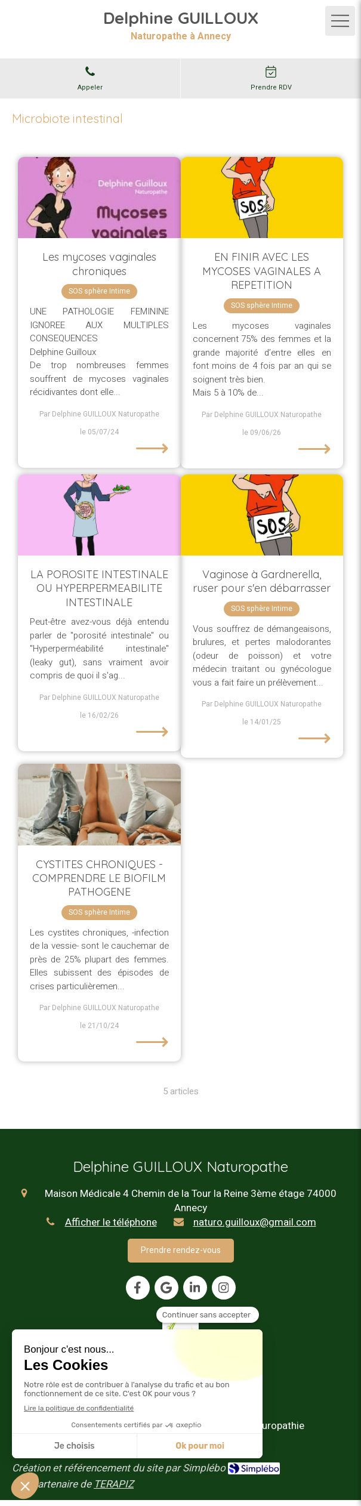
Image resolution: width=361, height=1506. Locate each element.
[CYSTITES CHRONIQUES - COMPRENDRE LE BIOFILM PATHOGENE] (99, 804)
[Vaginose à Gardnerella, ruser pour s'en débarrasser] (262, 515)
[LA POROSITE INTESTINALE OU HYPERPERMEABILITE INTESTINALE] (99, 515)
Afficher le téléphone (111, 1222)
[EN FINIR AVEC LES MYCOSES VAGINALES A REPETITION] (262, 197)
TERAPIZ (114, 1484)
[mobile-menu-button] (340, 21)
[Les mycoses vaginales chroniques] (99, 197)
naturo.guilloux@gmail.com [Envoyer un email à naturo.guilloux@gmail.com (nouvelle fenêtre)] (254, 1222)
